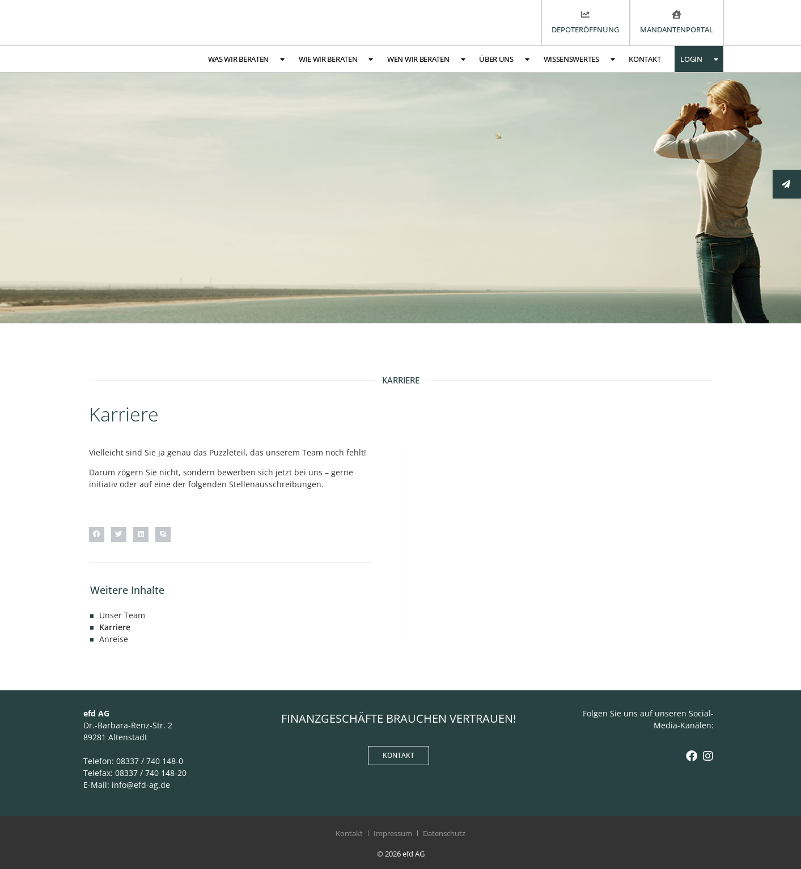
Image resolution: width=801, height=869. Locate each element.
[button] (96, 534)
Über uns (504, 59)
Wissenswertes (579, 59)
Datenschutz (444, 833)
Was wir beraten (246, 59)
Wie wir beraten (336, 59)
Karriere (114, 627)
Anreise (113, 639)
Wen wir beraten (426, 59)
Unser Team (122, 615)
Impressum (393, 833)
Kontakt (644, 59)
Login (699, 59)
